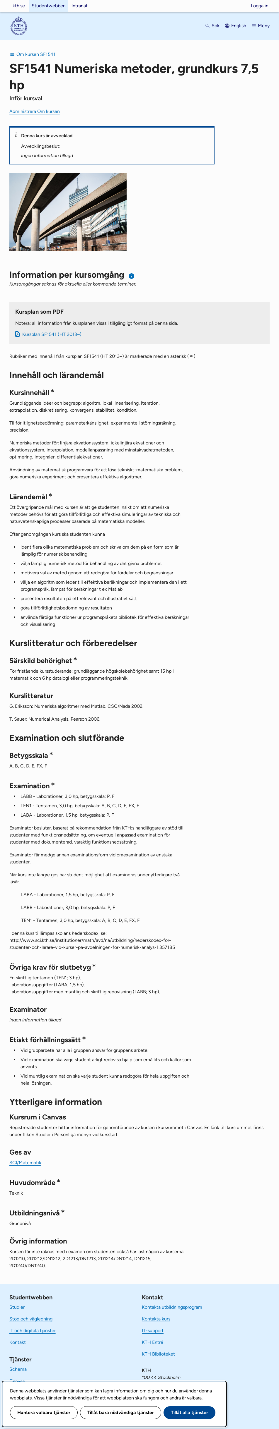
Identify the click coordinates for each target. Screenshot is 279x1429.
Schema (18, 1369)
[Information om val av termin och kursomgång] (132, 276)
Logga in (259, 5)
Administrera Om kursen (34, 111)
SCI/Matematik (25, 1162)
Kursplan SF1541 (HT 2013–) (51, 334)
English (238, 25)
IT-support (153, 1330)
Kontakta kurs (156, 1319)
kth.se (19, 5)
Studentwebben (49, 5)
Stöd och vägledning (30, 1319)
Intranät (80, 5)
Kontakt (17, 1342)
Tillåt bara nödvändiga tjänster (120, 1412)
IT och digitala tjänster (32, 1330)
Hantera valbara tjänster (43, 1412)
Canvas (17, 1381)
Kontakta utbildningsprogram (172, 1307)
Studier (17, 1307)
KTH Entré (152, 1342)
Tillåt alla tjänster (189, 1412)
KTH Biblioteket (158, 1354)
